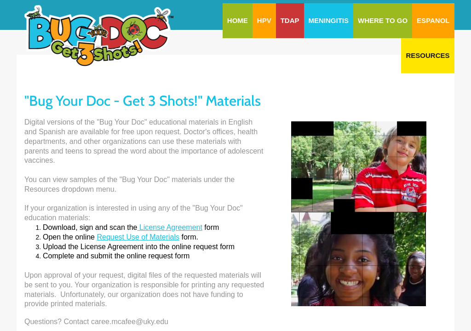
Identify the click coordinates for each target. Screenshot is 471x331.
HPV (264, 20)
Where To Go (383, 20)
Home (237, 20)
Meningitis (329, 20)
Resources (427, 55)
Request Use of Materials (138, 237)
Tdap (290, 20)
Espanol (433, 20)
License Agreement (169, 227)
